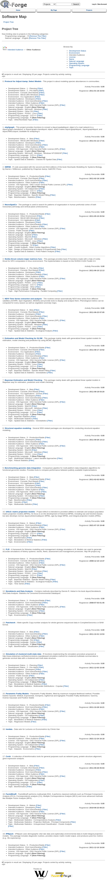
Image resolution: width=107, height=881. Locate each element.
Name (71, 59)
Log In (94, 4)
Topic (71, 67)
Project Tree (8, 22)
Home (18, 10)
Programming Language (79, 65)
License (72, 57)
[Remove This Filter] (37, 36)
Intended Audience (15, 50)
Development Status (77, 51)
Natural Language (76, 61)
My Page (54, 10)
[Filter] (40, 88)
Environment (74, 53)
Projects (89, 10)
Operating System (76, 63)
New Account (102, 4)
